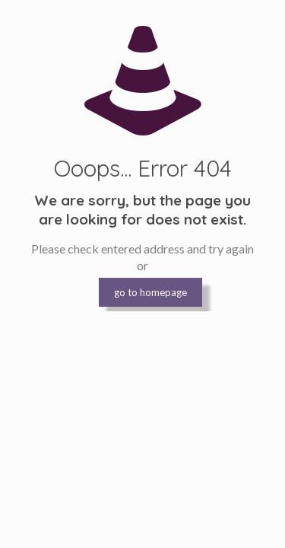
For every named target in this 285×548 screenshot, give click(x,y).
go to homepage (150, 292)
